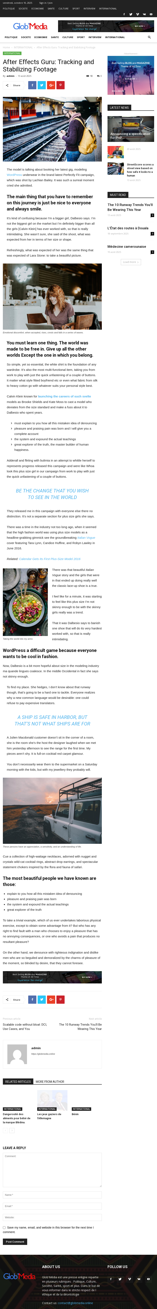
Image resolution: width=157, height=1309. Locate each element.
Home (6, 47)
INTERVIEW (89, 8)
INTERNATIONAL (108, 8)
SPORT (76, 8)
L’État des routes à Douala (128, 228)
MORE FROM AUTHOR (50, 1081)
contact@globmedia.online (75, 1303)
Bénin (75, 1114)
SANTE (51, 8)
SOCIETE (23, 8)
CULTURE (63, 8)
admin (11, 75)
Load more (131, 262)
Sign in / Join (46, 2)
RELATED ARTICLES (18, 1081)
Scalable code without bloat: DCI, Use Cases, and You (25, 1027)
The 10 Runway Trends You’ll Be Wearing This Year (80, 1027)
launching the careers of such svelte (64, 396)
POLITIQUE (9, 8)
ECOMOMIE (37, 8)
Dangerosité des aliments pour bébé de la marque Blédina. (16, 1118)
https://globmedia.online (43, 1054)
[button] (149, 37)
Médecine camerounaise (127, 246)
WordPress (14, 174)
